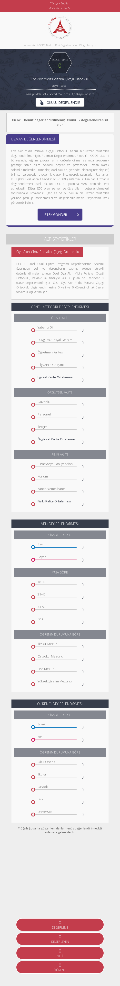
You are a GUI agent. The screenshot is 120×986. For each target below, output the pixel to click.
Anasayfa (29, 45)
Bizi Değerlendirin (66, 45)
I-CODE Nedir (45, 45)
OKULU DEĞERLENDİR (60, 102)
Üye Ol (66, 8)
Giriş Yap (55, 8)
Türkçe (54, 3)
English (65, 3)
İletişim (91, 45)
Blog (82, 45)
